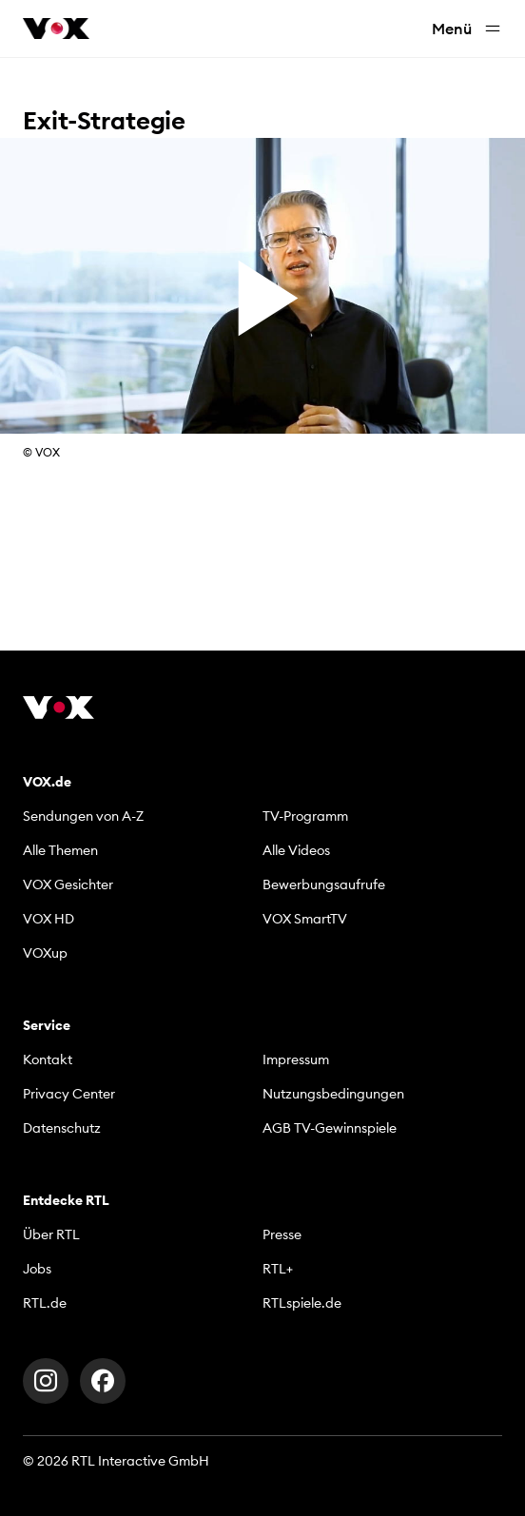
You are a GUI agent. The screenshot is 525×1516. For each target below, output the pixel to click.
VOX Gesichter (68, 884)
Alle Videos (296, 850)
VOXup (45, 953)
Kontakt (47, 1059)
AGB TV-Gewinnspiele (329, 1128)
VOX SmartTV (304, 918)
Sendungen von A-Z (83, 816)
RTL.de (45, 1303)
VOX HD (48, 918)
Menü (467, 29)
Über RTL (51, 1234)
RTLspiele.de (301, 1303)
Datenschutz (62, 1128)
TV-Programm (305, 816)
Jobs (37, 1268)
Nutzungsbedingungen (333, 1093)
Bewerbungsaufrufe (323, 884)
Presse (281, 1234)
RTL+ (277, 1268)
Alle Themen (60, 850)
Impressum (295, 1059)
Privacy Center (69, 1093)
